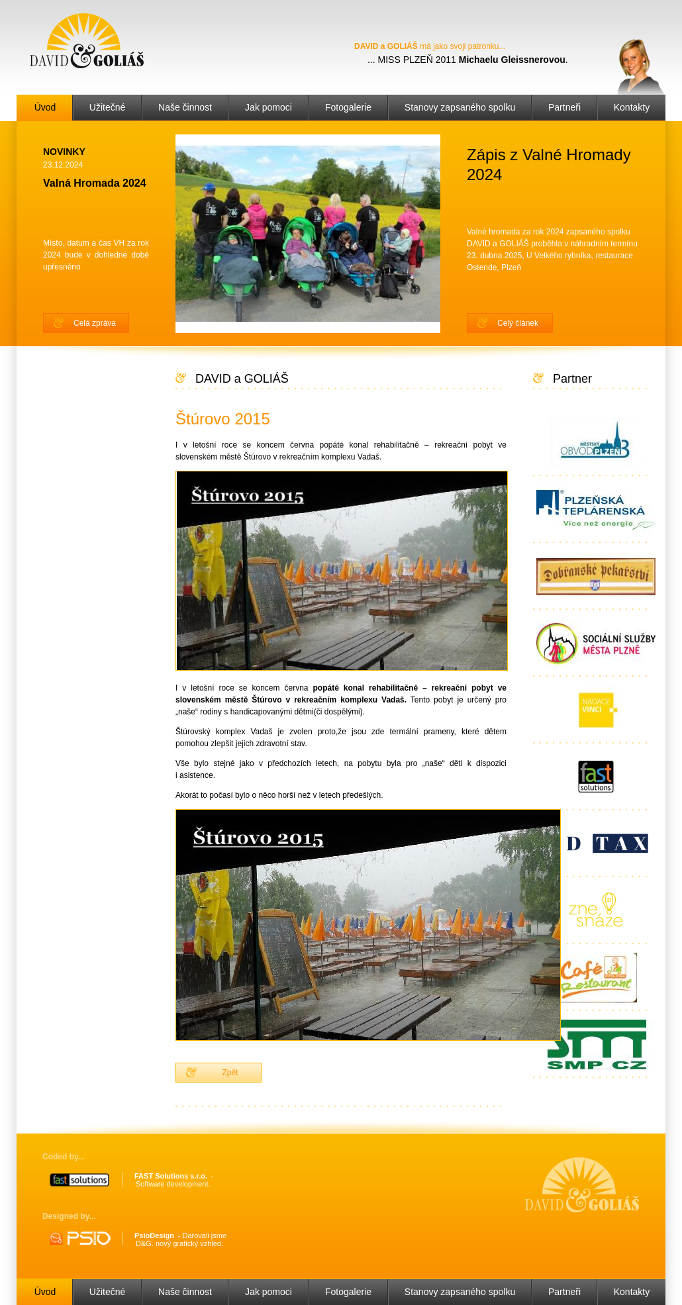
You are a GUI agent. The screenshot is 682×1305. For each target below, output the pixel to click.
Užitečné (107, 107)
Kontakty (632, 107)
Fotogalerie (348, 107)
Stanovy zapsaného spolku (460, 107)
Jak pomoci (268, 107)
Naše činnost (185, 107)
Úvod (45, 107)
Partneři (564, 107)
